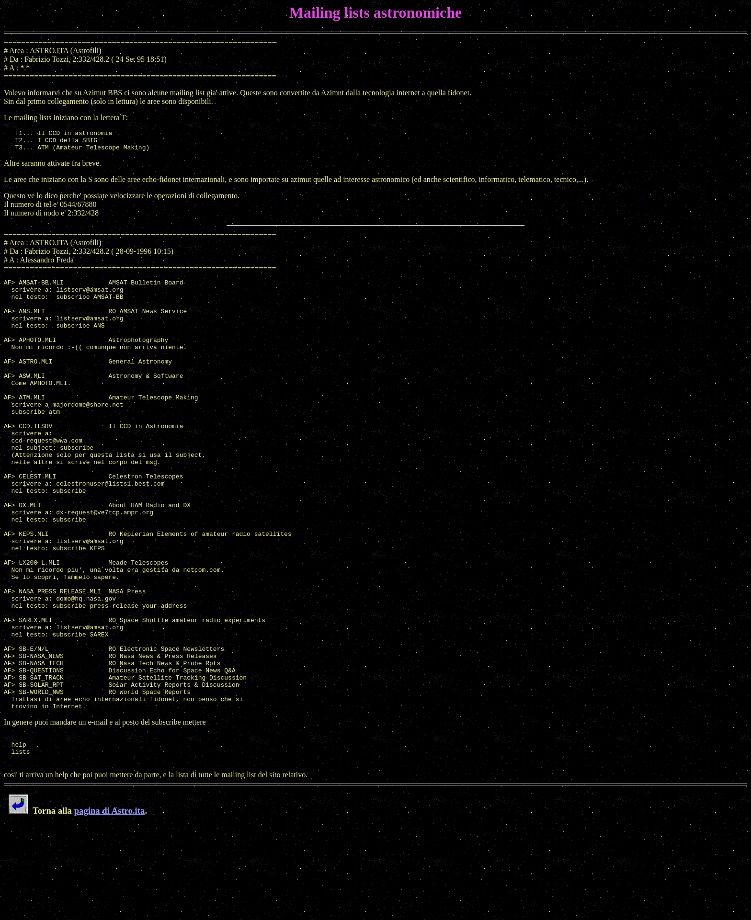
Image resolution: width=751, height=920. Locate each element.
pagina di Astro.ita (109, 905)
